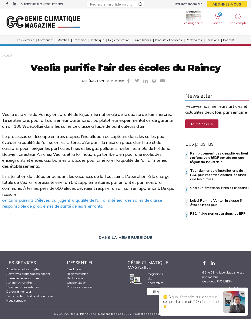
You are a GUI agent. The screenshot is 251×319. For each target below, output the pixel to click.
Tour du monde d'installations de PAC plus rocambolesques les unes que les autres (218, 174)
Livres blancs (142, 40)
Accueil (7, 55)
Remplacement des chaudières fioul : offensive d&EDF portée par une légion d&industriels (219, 157)
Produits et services (168, 40)
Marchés (63, 40)
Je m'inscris (202, 124)
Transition (79, 40)
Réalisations (75, 278)
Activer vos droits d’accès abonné (28, 274)
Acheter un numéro (19, 283)
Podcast (228, 40)
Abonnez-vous (226, 4)
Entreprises (46, 40)
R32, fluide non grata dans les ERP (217, 213)
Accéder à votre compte (22, 269)
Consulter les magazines (22, 278)
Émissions (212, 40)
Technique (97, 40)
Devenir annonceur (18, 291)
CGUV (127, 313)
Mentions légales (109, 313)
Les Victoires (25, 40)
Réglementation (119, 40)
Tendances (74, 269)
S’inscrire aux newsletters (42, 4)
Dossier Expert (76, 283)
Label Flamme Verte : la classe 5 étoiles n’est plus (216, 202)
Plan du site (88, 313)
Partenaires (194, 40)
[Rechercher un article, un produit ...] (115, 4)
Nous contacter (16, 300)
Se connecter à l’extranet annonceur (30, 296)
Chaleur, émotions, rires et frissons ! (219, 188)
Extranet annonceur (188, 4)
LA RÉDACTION (93, 80)
